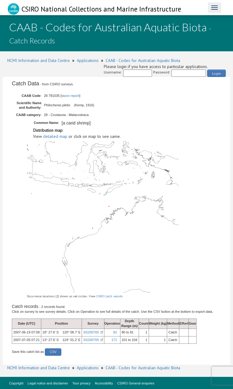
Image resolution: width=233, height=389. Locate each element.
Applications (88, 60)
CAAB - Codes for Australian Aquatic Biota (143, 60)
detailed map (55, 136)
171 (114, 340)
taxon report (70, 95)
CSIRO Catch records (109, 296)
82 (115, 332)
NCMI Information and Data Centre (38, 60)
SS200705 (91, 332)
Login (216, 73)
